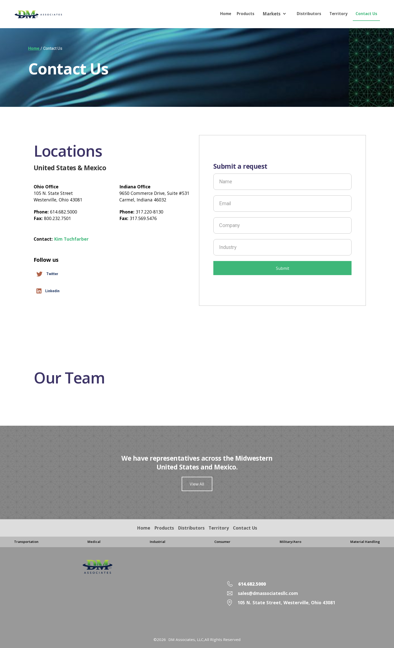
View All (197, 484)
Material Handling (365, 541)
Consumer (222, 541)
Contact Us (366, 13)
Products (245, 13)
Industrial (157, 541)
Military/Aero (290, 541)
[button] (275, 13)
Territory (338, 13)
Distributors (309, 13)
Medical (94, 541)
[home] (45, 14)
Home (225, 13)
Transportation (26, 541)
